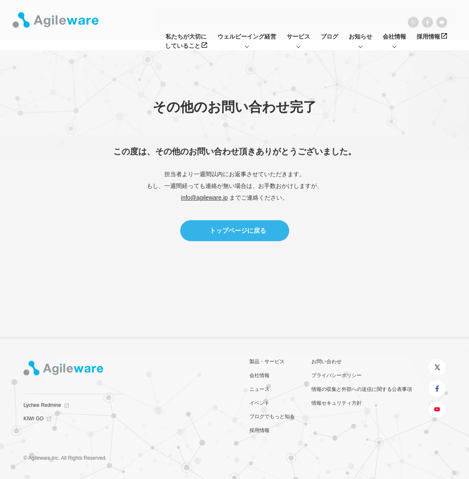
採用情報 (259, 430)
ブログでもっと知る (272, 416)
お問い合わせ (326, 361)
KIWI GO (33, 419)
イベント (259, 403)
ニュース (259, 389)
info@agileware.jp (204, 197)
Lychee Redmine (42, 405)
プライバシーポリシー (336, 375)
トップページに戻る (238, 230)
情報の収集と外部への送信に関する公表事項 (361, 389)
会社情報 (259, 375)
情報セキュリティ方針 (336, 403)
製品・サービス (267, 361)
